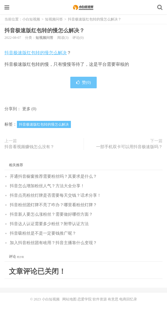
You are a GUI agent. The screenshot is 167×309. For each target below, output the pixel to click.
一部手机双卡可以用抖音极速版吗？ (129, 147)
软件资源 (100, 299)
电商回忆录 (128, 299)
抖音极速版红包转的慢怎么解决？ (44, 30)
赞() (83, 82)
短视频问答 (54, 19)
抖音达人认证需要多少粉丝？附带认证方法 (49, 224)
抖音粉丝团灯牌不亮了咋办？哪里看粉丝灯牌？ (53, 205)
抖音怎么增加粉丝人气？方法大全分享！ (47, 186)
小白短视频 (83, 7)
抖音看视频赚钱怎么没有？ (29, 147)
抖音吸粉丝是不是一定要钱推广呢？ (43, 233)
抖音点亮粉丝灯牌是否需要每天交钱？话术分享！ (55, 195)
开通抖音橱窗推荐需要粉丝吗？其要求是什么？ (53, 176)
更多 (26, 109)
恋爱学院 (84, 299)
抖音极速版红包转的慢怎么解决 (35, 52)
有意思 (113, 299)
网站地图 (69, 299)
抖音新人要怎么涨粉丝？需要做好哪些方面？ (51, 214)
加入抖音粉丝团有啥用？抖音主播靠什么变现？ (53, 243)
